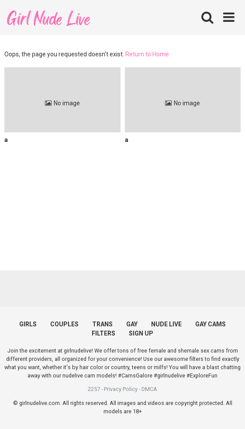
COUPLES (64, 324)
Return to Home (147, 54)
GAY (132, 324)
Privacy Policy (121, 389)
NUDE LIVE (166, 324)
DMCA (149, 389)
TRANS (102, 324)
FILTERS (103, 333)
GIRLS (28, 324)
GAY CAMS (210, 324)
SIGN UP (141, 333)
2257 (94, 389)
